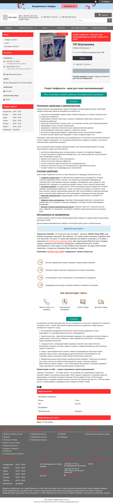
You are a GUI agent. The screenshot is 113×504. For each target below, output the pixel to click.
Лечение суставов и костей (13, 434)
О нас (44, 28)
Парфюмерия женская (39, 437)
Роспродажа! (63, 437)
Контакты (61, 28)
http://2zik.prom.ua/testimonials (59, 241)
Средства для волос (11, 445)
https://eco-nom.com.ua (13, 74)
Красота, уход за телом (12, 443)
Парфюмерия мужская (39, 440)
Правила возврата (99, 28)
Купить (82, 58)
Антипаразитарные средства (14, 454)
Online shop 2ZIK (56, 252)
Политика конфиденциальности (68, 502)
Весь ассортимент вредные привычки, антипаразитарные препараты (73, 94)
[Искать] (109, 20)
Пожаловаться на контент (49, 502)
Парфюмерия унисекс (38, 434)
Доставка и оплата (79, 28)
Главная (8, 28)
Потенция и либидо (10, 440)
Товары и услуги (26, 28)
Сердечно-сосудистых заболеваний (10, 450)
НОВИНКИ (62, 434)
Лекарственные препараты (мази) (98, 434)
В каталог (74, 101)
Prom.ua (66, 500)
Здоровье (7, 437)
